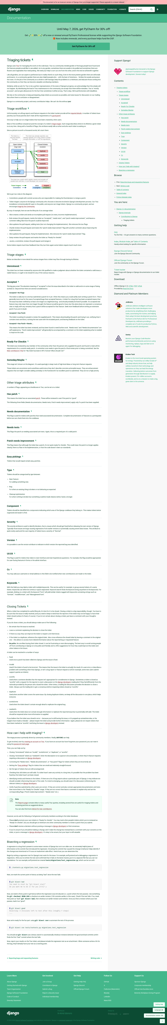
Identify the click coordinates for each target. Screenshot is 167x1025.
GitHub (106, 982)
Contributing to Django (129, 216)
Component (125, 140)
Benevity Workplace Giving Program (147, 993)
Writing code (96, 958)
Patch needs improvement (130, 129)
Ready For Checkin (127, 106)
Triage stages (123, 95)
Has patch (124, 118)
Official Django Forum (123, 260)
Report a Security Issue (50, 993)
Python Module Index (124, 197)
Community (100, 9)
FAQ (115, 232)
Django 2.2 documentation (126, 209)
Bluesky (106, 993)
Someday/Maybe (127, 110)
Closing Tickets (124, 163)
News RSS (107, 1000)
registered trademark (65, 1020)
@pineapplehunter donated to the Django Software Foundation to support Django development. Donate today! (140, 71)
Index (116, 241)
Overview (45, 9)
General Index (121, 193)
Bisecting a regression (127, 170)
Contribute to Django (49, 985)
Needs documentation (129, 121)
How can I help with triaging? (129, 166)
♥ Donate (122, 9)
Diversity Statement (14, 1000)
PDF (135, 286)
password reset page (21, 744)
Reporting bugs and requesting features (22, 958)
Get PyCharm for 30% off (83, 46)
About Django (12, 982)
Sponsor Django (140, 982)
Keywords (124, 159)
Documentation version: (154, 1015)
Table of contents (122, 190)
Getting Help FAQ (80, 982)
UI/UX (123, 151)
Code (84, 9)
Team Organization (14, 989)
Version (124, 148)
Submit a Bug (47, 989)
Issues (91, 9)
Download (55, 9)
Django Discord (79, 985)
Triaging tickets (121, 88)
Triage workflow (124, 91)
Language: (159, 1010)
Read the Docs (128, 288)
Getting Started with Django (17, 985)
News (78, 9)
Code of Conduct (13, 997)
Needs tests (125, 125)
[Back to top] (162, 1021)
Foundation (112, 9)
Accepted (124, 103)
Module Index (124, 241)
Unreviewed (125, 99)
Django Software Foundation (17, 993)
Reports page (23, 803)
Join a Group (47, 982)
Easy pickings (23, 765)
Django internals (124, 213)
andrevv (128, 1014)
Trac (17, 66)
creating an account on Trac (34, 742)
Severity (124, 144)
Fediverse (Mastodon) (112, 989)
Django (14, 9)
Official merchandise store (143, 989)
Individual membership (50, 997)
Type (123, 136)
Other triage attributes (127, 114)
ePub (140, 286)
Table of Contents (140, 241)
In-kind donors (65, 1013)
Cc (122, 155)
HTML (131, 286)
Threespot (113, 1014)
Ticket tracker (119, 270)
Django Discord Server (123, 251)
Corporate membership (142, 985)
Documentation (67, 9)
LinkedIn (107, 997)
